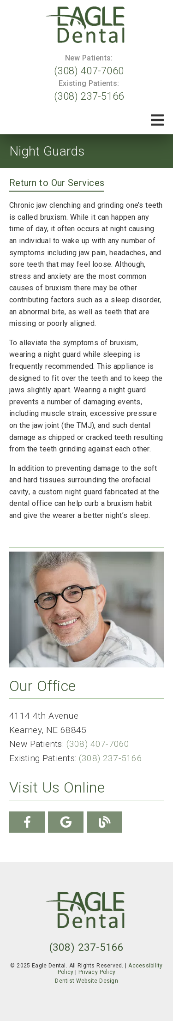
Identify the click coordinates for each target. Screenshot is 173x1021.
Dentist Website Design (86, 981)
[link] (87, 26)
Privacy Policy (96, 972)
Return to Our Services (56, 182)
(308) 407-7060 (89, 71)
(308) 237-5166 (89, 96)
